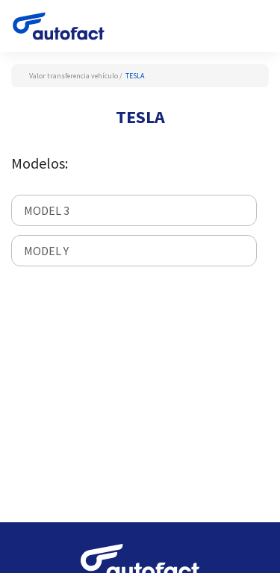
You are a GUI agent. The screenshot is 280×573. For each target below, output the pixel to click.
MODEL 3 (46, 210)
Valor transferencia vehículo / (75, 76)
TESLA (134, 76)
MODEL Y (46, 250)
